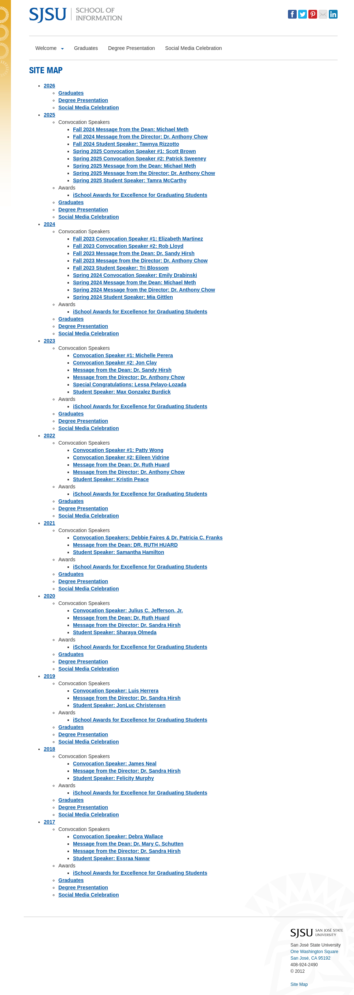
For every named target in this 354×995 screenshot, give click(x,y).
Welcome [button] (49, 48)
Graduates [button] (86, 48)
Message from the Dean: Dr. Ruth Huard (121, 465)
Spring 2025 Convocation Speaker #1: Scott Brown (134, 151)
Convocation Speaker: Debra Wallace (118, 836)
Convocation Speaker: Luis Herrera (115, 691)
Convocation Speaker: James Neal (115, 763)
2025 (49, 115)
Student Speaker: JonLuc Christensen (119, 705)
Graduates (71, 93)
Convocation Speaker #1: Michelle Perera (123, 355)
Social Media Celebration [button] (193, 48)
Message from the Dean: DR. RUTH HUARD (125, 545)
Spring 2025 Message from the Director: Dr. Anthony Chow (144, 173)
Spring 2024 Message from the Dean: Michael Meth (134, 282)
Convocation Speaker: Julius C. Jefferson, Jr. (128, 610)
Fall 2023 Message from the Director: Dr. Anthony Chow (140, 261)
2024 (49, 224)
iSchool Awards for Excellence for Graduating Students (140, 195)
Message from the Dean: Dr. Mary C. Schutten (128, 844)
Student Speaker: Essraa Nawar (111, 858)
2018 (49, 749)
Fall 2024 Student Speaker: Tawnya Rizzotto (126, 144)
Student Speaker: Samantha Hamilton (118, 552)
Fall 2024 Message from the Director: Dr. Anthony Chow (140, 137)
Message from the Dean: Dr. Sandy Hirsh (122, 370)
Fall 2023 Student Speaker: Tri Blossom (121, 268)
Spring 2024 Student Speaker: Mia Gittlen (123, 297)
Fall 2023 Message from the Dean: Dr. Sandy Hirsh (134, 253)
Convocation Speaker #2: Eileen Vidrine (121, 457)
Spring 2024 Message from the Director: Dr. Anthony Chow (144, 290)
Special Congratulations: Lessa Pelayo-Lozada (129, 384)
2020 (49, 596)
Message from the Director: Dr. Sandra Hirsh (127, 625)
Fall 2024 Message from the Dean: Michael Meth (131, 129)
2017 (49, 822)
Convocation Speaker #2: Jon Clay (115, 363)
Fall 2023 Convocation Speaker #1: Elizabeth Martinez (138, 239)
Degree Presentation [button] (131, 48)
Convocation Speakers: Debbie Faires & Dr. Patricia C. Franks (148, 538)
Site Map (299, 984)
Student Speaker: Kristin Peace (111, 479)
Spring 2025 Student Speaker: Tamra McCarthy (129, 180)
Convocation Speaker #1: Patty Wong (118, 450)
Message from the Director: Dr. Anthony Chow (129, 377)
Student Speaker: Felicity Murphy (113, 778)
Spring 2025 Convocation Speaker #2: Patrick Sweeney (139, 158)
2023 (49, 341)
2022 (49, 435)
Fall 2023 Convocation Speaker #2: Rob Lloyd (128, 246)
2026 (49, 86)
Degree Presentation (83, 100)
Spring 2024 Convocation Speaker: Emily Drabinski (135, 275)
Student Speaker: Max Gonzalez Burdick (122, 392)
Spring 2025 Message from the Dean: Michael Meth (134, 166)
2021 (49, 523)
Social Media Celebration (88, 107)
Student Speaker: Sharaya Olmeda (115, 632)
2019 (49, 676)
